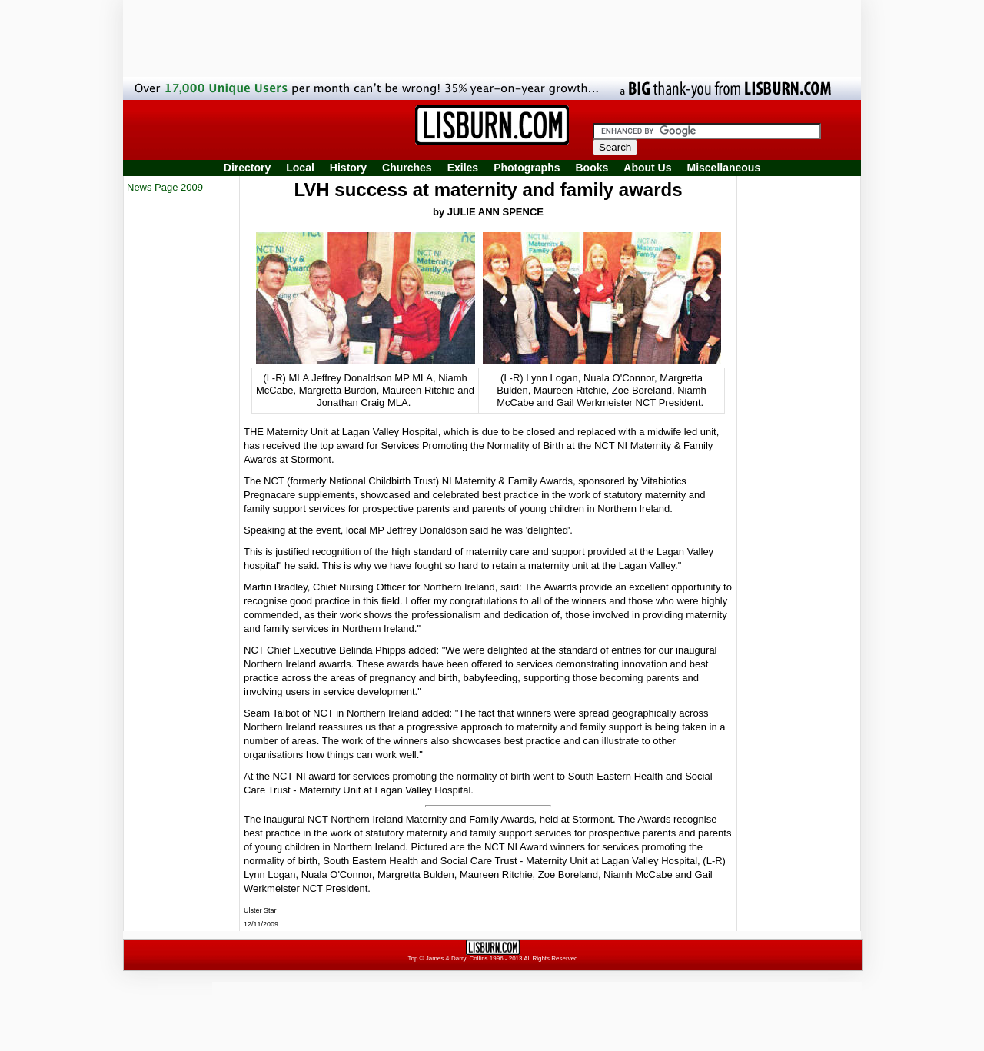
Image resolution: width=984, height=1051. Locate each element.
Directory (247, 167)
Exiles (462, 167)
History (348, 167)
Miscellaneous (724, 167)
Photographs (527, 167)
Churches (407, 167)
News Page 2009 (165, 187)
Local (300, 167)
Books (591, 167)
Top (412, 958)
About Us (647, 167)
